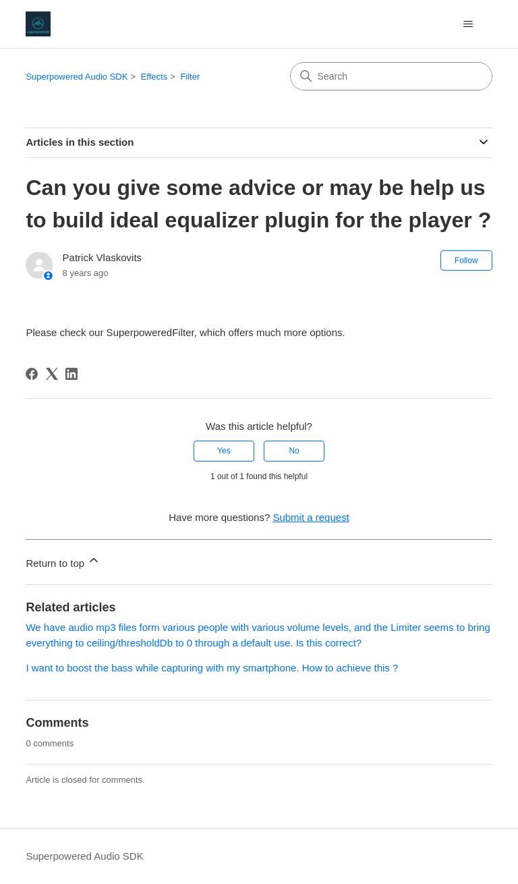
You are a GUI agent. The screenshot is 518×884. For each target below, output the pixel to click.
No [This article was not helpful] (294, 450)
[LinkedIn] (71, 374)
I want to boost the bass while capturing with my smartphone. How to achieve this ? (212, 667)
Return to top (63, 561)
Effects (154, 77)
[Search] (391, 76)
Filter (190, 77)
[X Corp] (52, 374)
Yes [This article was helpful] (224, 450)
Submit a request (310, 517)
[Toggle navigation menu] (468, 24)
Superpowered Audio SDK (76, 77)
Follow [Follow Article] (466, 260)
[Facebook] (32, 374)
